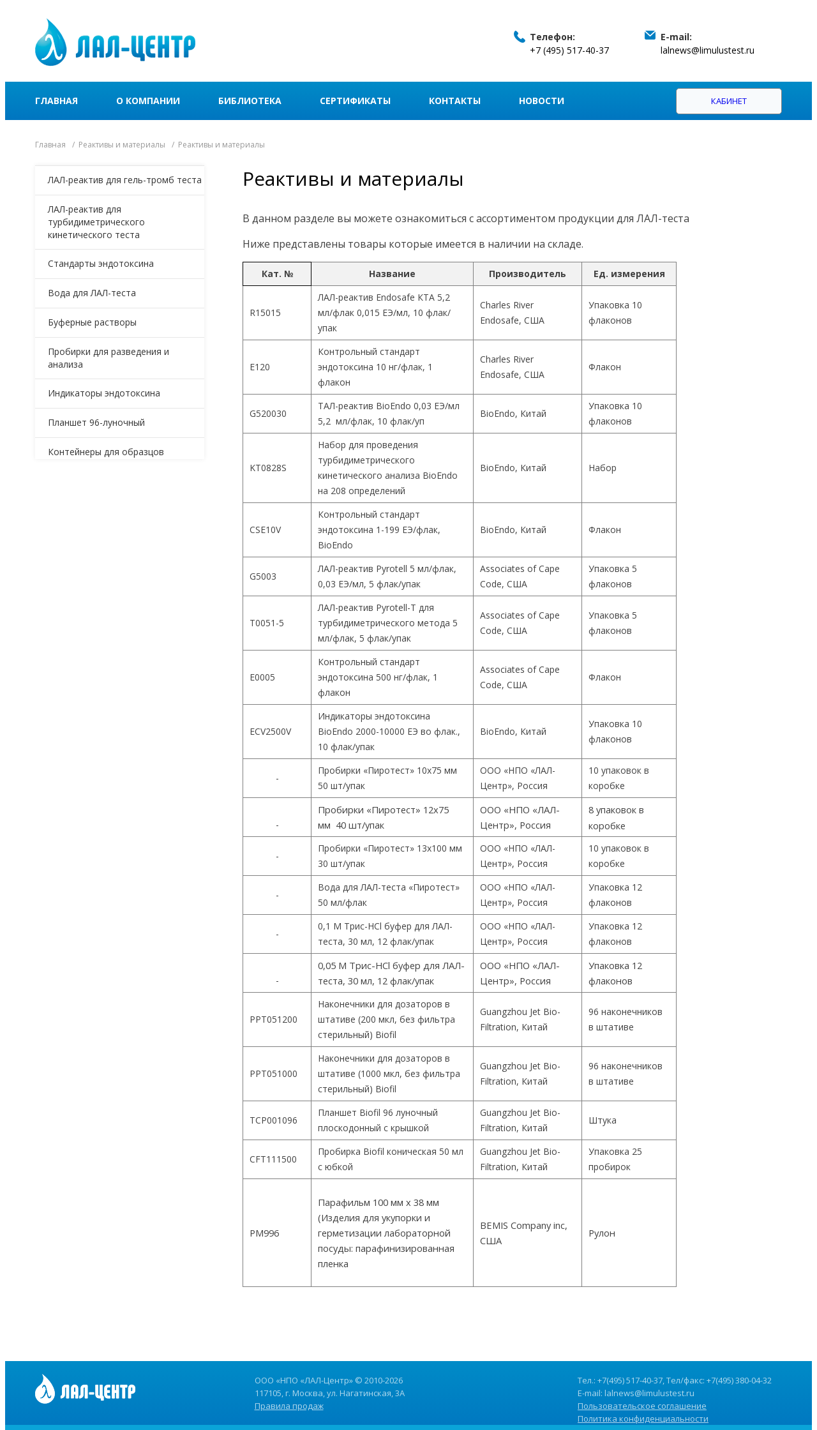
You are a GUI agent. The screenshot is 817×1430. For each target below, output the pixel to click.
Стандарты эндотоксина (101, 263)
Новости (541, 100)
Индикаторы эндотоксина (104, 393)
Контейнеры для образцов (106, 452)
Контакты (455, 100)
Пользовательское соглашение (642, 1405)
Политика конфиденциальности (643, 1418)
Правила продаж (289, 1405)
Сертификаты (355, 100)
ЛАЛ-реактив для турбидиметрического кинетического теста (96, 222)
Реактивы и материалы (122, 144)
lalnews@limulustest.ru (707, 50)
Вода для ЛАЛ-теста (92, 293)
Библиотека (249, 100)
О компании (148, 100)
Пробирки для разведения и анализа (108, 357)
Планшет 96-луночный (96, 422)
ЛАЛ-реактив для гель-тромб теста (125, 180)
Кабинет (729, 101)
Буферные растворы (92, 322)
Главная (56, 100)
